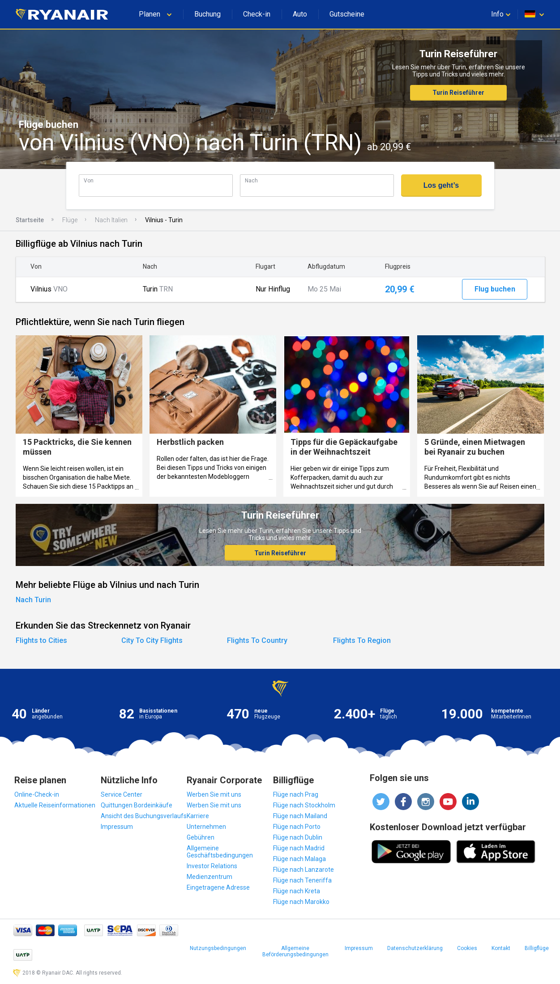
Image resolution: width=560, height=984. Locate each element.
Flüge (69, 220)
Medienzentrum (209, 876)
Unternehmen (206, 826)
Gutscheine (346, 14)
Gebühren (200, 837)
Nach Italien (111, 220)
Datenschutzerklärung (415, 948)
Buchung (207, 14)
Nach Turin (33, 599)
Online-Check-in (36, 794)
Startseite (30, 220)
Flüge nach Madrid (299, 848)
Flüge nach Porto (297, 826)
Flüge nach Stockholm (304, 805)
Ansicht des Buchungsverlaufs (144, 815)
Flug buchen (495, 289)
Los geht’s (441, 185)
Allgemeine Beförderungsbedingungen (295, 951)
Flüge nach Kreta (296, 891)
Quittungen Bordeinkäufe (136, 805)
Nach (251, 180)
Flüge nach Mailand (300, 815)
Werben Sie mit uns (214, 794)
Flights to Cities (41, 640)
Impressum (117, 826)
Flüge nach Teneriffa (302, 880)
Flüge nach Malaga (299, 858)
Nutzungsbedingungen (218, 948)
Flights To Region (362, 640)
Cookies (467, 948)
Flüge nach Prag (295, 794)
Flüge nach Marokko (301, 901)
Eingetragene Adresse (218, 887)
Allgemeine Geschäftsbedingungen (220, 852)
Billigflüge (537, 948)
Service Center (121, 794)
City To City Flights (152, 640)
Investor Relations (212, 866)
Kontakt (501, 948)
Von (89, 180)
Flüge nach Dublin (297, 837)
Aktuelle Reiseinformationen (54, 805)
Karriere (198, 815)
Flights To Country (257, 640)
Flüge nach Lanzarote (303, 869)
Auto (300, 14)
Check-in (256, 14)
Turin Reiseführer (458, 92)
